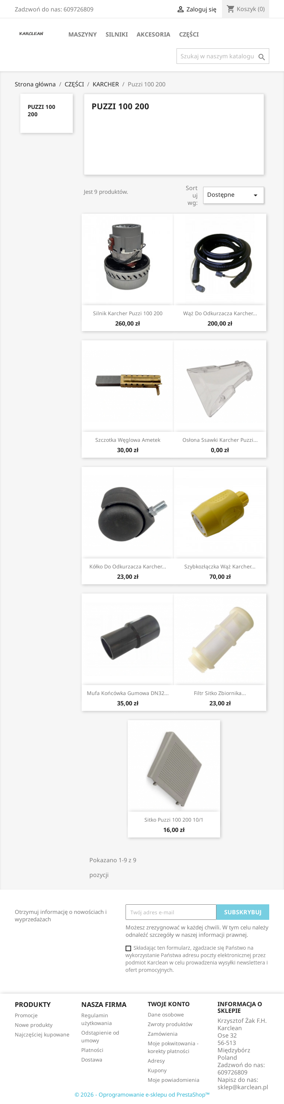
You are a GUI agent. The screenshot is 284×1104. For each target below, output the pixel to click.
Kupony (157, 1070)
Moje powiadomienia (173, 1079)
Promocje (26, 1015)
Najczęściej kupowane (42, 1034)
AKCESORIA (153, 34)
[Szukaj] (223, 56)
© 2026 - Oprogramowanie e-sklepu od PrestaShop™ (142, 1094)
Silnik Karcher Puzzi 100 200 (127, 313)
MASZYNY (82, 34)
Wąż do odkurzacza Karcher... (220, 313)
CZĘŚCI (189, 34)
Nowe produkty (33, 1024)
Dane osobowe (166, 1014)
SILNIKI (117, 34)
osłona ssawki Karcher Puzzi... (220, 439)
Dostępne (233, 195)
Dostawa (91, 1059)
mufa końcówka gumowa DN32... (128, 693)
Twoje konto (169, 1004)
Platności (92, 1049)
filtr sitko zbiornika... (220, 693)
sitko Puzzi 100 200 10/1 (173, 819)
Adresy (156, 1060)
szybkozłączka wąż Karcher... (220, 566)
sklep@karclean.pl (243, 1087)
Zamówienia (163, 1033)
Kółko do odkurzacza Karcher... (127, 566)
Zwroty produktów (170, 1024)
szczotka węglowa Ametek (127, 439)
